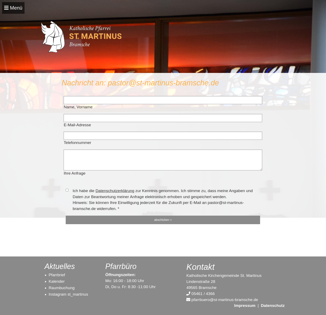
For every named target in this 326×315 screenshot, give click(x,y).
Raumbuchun (60, 288)
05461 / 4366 (200, 293)
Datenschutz (273, 305)
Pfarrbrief (57, 275)
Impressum (244, 305)
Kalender (57, 281)
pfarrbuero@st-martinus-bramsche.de (222, 300)
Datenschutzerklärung (114, 191)
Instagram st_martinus (68, 294)
